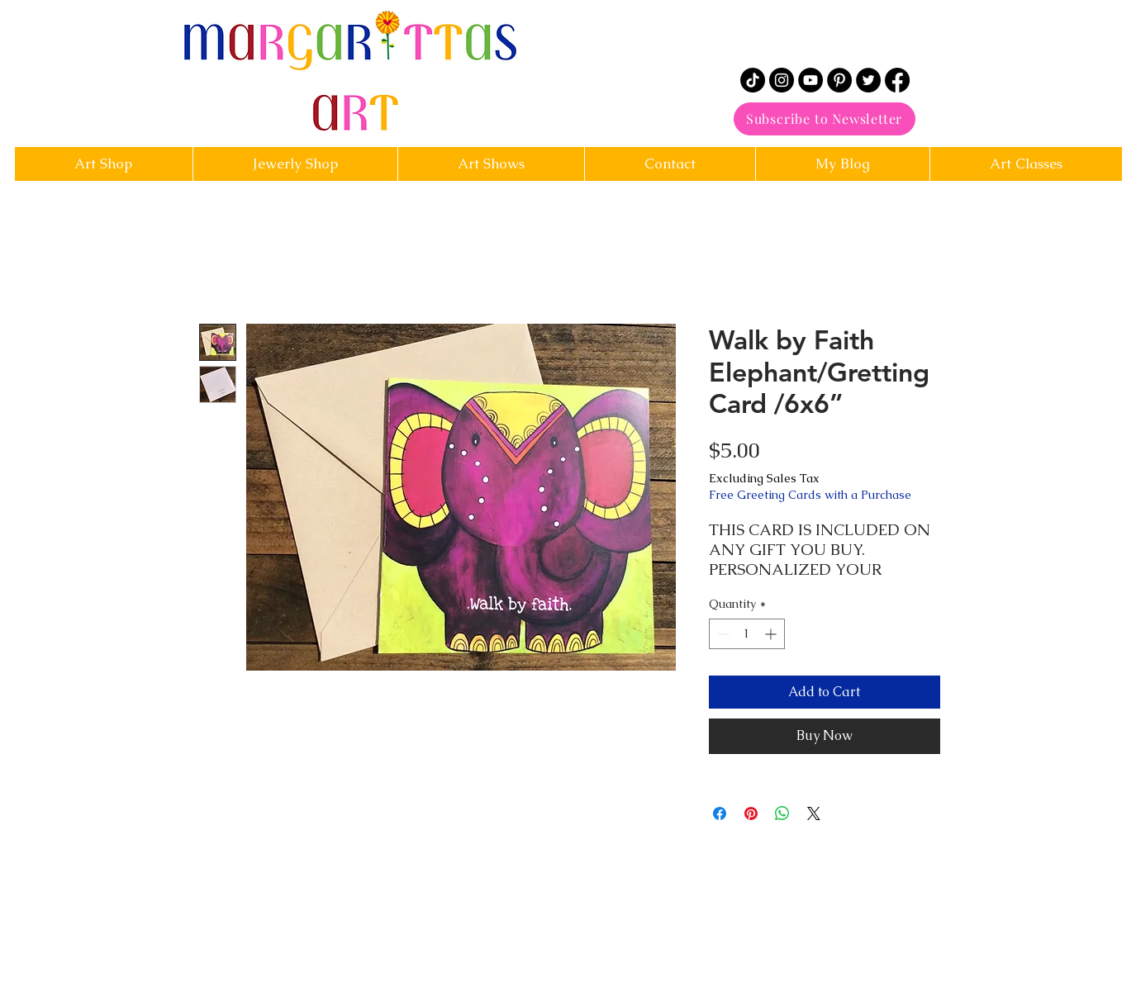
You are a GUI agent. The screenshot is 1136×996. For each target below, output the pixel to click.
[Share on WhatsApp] (782, 813)
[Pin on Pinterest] (751, 813)
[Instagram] (781, 80)
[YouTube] (810, 80)
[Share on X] (814, 813)
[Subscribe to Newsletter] (824, 118)
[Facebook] (897, 80)
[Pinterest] (839, 80)
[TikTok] (752, 80)
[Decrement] (721, 633)
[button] (669, 164)
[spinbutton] (747, 633)
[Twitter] (868, 80)
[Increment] (772, 633)
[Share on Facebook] (720, 813)
